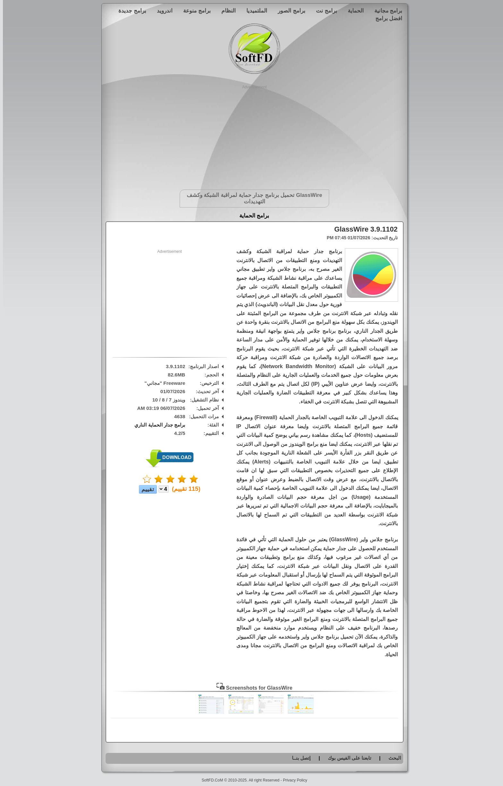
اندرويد (162, 10)
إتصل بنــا (298, 758)
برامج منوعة (194, 10)
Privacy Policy (292, 780)
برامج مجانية (385, 10)
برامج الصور (289, 10)
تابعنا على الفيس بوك (346, 758)
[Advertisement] (251, 135)
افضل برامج (386, 18)
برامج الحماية (251, 216)
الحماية (353, 10)
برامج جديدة (129, 10)
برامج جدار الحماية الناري (157, 425)
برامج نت (323, 10)
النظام (225, 10)
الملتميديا (253, 10)
